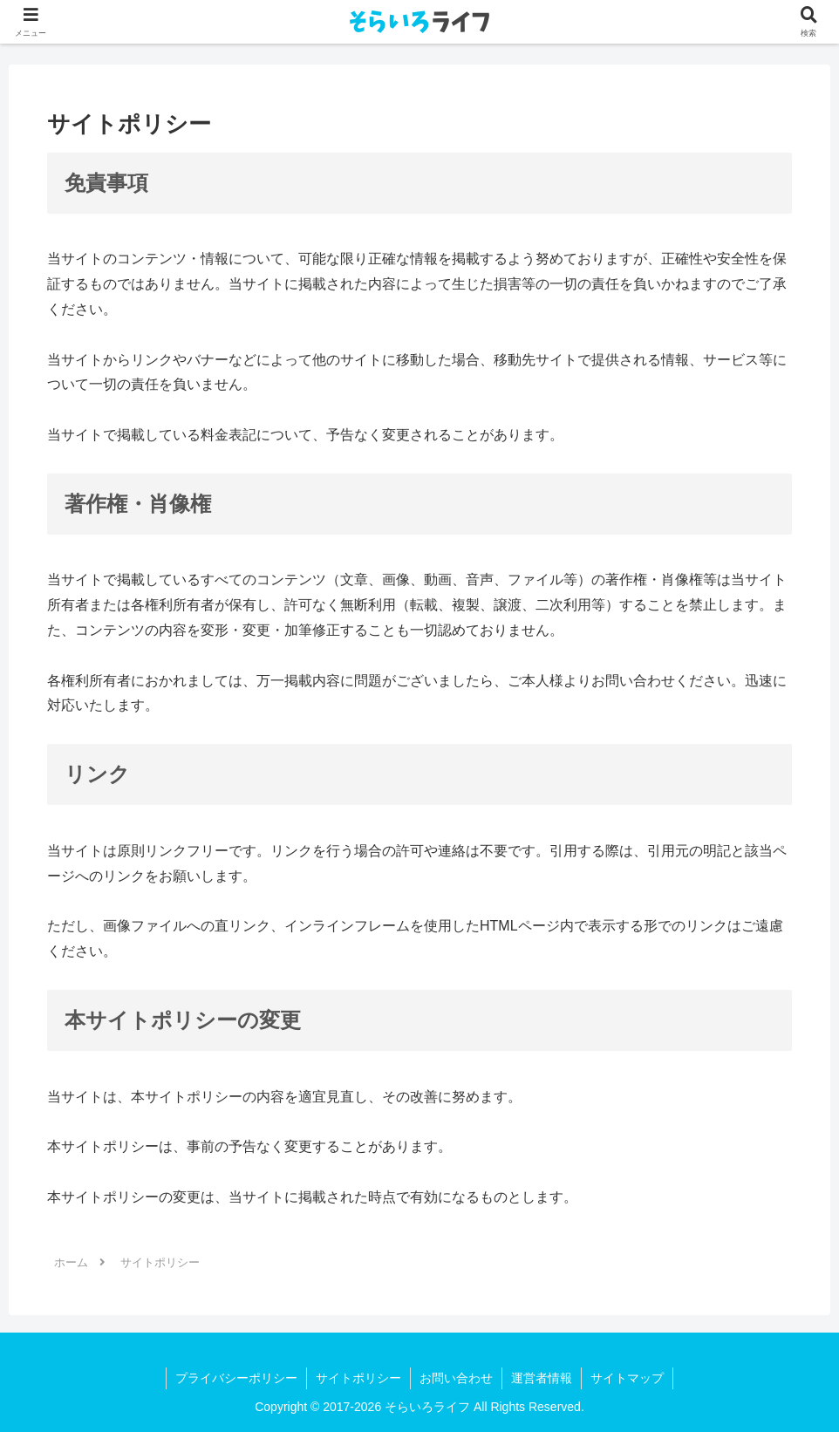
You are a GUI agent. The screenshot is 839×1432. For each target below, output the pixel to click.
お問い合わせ (456, 1378)
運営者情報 (541, 1378)
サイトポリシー (358, 1378)
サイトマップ (627, 1378)
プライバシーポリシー (236, 1378)
